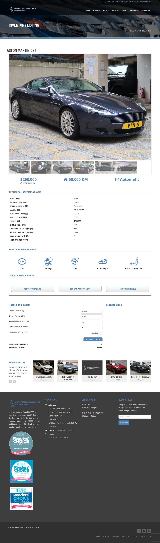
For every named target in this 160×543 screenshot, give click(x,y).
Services (106, 10)
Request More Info (32, 289)
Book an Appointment (80, 289)
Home (88, 10)
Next (14, 381)
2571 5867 (109, 2)
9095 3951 (72, 430)
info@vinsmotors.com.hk (58, 437)
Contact (124, 10)
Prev (10, 381)
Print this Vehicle (128, 289)
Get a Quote (134, 10)
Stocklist (96, 10)
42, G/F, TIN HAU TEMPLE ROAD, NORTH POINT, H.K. (133, 2)
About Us (115, 10)
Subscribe (124, 422)
